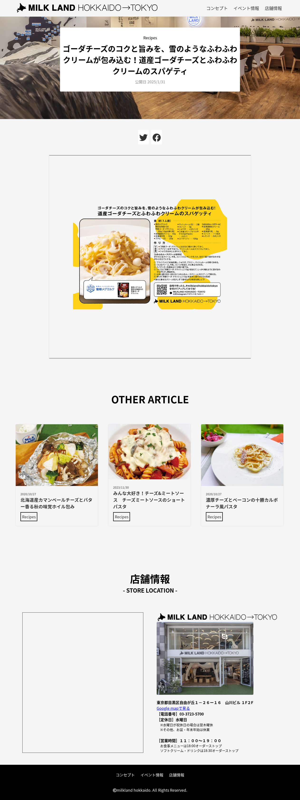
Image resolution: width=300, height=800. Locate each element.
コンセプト (217, 8)
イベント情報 (246, 8)
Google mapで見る (173, 708)
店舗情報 (273, 8)
